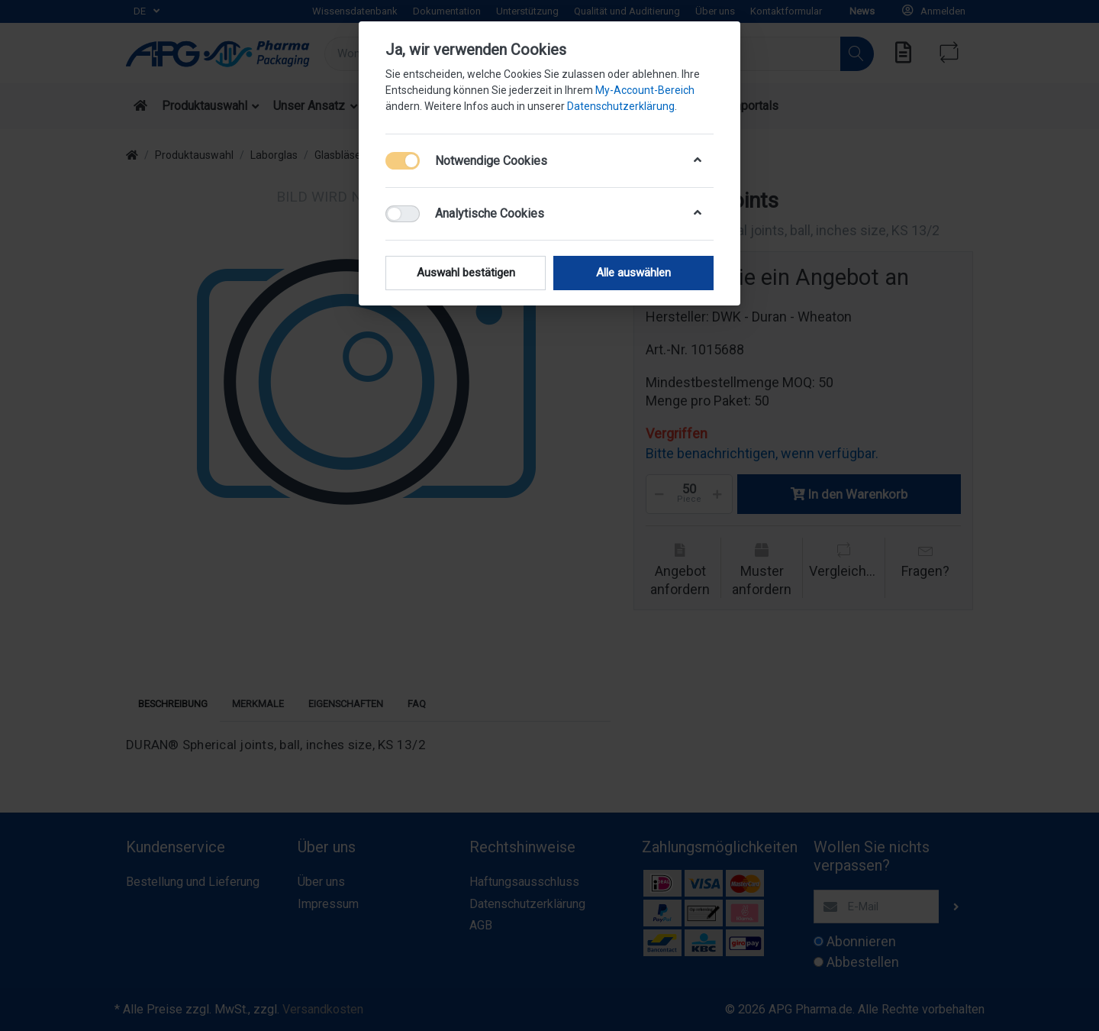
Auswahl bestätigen (466, 273)
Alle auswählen (633, 273)
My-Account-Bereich (645, 90)
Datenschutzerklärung (621, 106)
